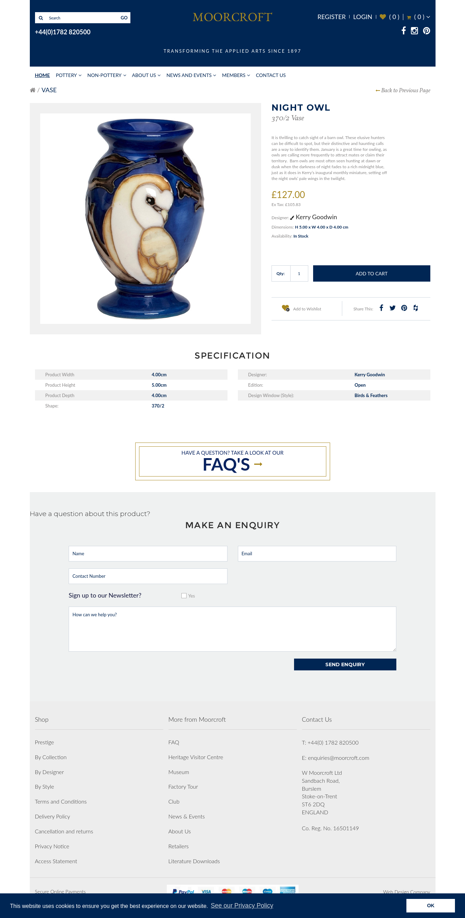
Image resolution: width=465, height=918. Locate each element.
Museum (179, 772)
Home (42, 75)
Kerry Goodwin (313, 217)
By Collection (51, 757)
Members (234, 75)
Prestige (44, 742)
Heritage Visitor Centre (196, 757)
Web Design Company (406, 892)
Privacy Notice (52, 846)
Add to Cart (372, 273)
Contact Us (271, 75)
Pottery (66, 75)
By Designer (49, 772)
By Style (44, 786)
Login (362, 16)
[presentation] (121, 672)
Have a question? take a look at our (232, 461)
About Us (144, 75)
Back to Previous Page (405, 91)
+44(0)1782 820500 (63, 32)
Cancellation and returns (64, 831)
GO (124, 17)
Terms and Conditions (61, 801)
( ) (389, 17)
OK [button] (430, 905)
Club (174, 801)
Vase (49, 89)
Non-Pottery (104, 75)
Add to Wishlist (301, 307)
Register (331, 16)
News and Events (189, 75)
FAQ (174, 742)
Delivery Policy (52, 816)
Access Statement (56, 861)
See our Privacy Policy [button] (242, 905)
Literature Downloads (194, 861)
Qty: (280, 273)
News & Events (187, 816)
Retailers (179, 846)
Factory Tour (183, 786)
